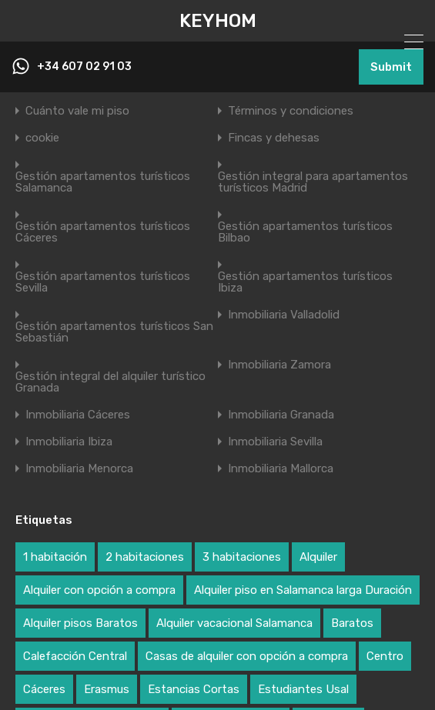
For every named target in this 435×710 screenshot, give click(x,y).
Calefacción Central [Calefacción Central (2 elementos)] (75, 656)
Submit (391, 67)
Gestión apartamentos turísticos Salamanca (102, 182)
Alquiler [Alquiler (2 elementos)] (318, 557)
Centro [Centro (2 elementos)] (384, 656)
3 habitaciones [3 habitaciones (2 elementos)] (241, 557)
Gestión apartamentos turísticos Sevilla (102, 282)
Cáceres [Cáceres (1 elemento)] (44, 689)
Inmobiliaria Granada (281, 415)
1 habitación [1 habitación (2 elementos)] (55, 557)
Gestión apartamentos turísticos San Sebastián (114, 332)
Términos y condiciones (290, 111)
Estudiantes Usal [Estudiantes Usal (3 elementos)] (303, 689)
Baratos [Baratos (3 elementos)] (352, 623)
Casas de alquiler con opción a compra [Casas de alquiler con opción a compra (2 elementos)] (247, 656)
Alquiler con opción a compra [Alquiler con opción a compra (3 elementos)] (99, 590)
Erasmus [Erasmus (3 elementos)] (106, 689)
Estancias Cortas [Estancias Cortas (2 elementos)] (193, 689)
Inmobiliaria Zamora (279, 365)
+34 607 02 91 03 (84, 67)
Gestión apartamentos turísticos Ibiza (305, 282)
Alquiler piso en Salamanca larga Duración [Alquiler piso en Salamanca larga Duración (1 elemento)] (303, 590)
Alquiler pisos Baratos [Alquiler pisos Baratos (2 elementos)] (80, 623)
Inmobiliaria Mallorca (280, 469)
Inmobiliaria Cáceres (77, 415)
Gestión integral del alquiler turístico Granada (110, 382)
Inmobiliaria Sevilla (275, 442)
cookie (42, 138)
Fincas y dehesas (274, 138)
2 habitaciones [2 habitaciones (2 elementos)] (144, 557)
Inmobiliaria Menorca (79, 469)
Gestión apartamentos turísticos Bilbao (305, 232)
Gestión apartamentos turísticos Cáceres (102, 232)
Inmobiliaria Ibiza (68, 442)
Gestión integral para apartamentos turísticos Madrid (313, 182)
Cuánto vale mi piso (77, 111)
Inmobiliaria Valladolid (284, 315)
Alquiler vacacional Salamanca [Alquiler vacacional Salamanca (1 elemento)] (234, 623)
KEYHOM (217, 21)
